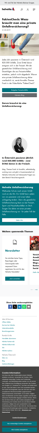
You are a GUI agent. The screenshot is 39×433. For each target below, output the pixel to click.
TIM (3, 347)
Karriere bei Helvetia (8, 325)
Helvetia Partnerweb (8, 341)
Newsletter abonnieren (9, 338)
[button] (19, 90)
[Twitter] (15, 307)
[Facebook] (10, 307)
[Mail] (29, 307)
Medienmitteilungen (8, 364)
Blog (3, 361)
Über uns (4, 358)
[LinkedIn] (19, 307)
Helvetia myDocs (7, 351)
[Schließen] (36, 370)
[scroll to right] (37, 289)
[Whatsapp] (24, 307)
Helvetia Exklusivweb (8, 344)
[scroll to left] (33, 289)
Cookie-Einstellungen (19, 419)
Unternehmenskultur (8, 328)
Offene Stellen (6, 322)
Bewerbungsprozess (8, 331)
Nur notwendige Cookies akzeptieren (19, 425)
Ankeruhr (5, 367)
